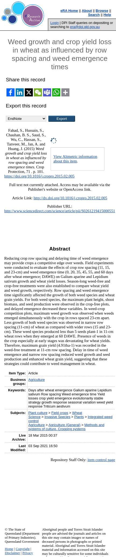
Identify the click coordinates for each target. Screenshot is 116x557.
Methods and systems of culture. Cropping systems (66, 427)
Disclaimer (12, 553)
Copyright (23, 549)
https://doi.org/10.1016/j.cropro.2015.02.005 (39, 176)
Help (107, 15)
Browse (102, 11)
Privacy (27, 553)
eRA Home (69, 11)
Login (54, 23)
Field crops (59, 413)
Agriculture (36, 380)
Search (94, 15)
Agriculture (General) (64, 425)
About (87, 11)
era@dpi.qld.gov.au (85, 27)
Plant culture (37, 413)
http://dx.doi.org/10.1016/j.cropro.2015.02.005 (70, 198)
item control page (101, 460)
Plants (79, 417)
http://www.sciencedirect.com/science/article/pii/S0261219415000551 (59, 211)
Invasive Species (57, 417)
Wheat (77, 413)
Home (9, 549)
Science (34, 417)
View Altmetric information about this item (75, 158)
